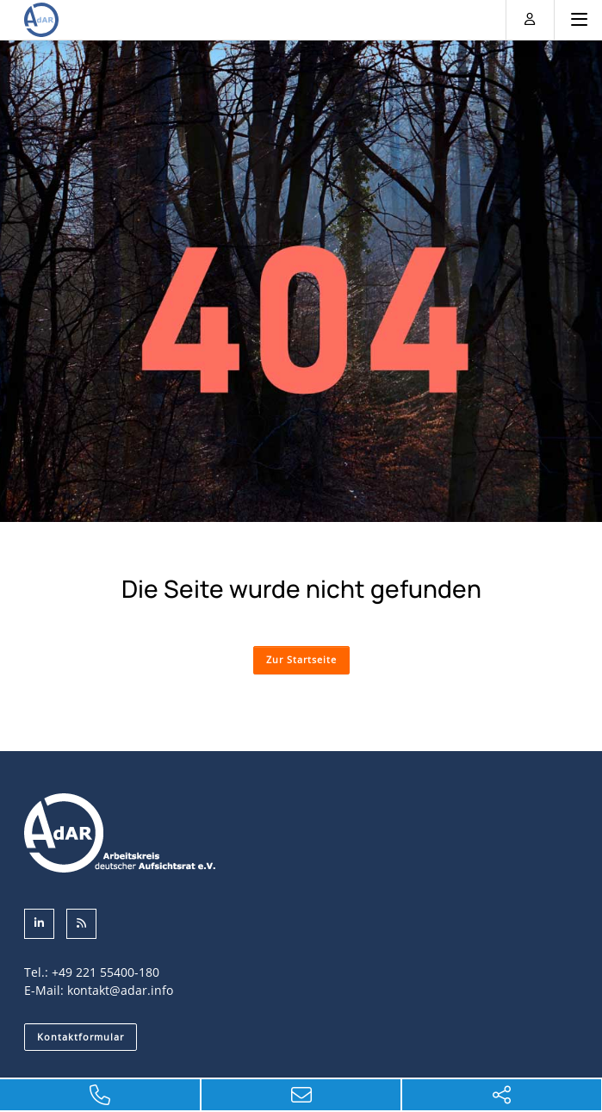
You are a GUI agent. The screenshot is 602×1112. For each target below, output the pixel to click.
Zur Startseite (301, 659)
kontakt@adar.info (120, 990)
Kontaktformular (80, 1036)
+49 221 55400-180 (105, 972)
